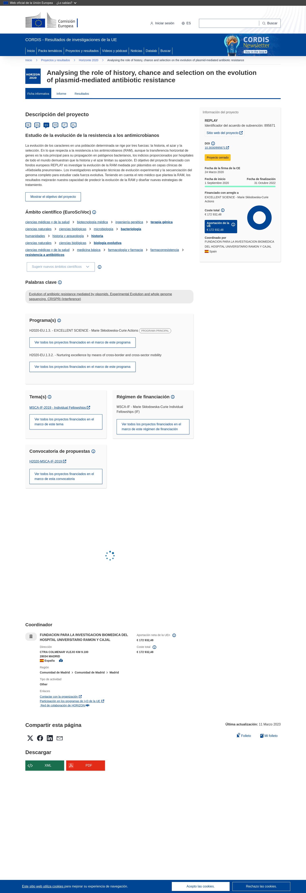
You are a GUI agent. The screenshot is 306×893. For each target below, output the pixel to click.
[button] (186, 23)
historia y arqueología (68, 236)
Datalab (151, 51)
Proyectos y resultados (82, 51)
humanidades (35, 236)
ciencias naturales (38, 229)
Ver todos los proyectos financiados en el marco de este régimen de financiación (151, 426)
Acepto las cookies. (201, 886)
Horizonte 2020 (88, 60)
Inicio (31, 51)
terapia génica (162, 222)
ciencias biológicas (72, 229)
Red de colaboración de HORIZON (64, 705)
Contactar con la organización (61, 696)
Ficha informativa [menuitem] (38, 93)
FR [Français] (55, 125)
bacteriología (131, 229)
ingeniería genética (129, 222)
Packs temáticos (50, 51)
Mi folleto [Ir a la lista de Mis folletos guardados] (269, 736)
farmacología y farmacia (125, 250)
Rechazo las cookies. (261, 886)
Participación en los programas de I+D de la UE (72, 701)
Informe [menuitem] (61, 93)
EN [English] (37, 125)
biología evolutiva (107, 243)
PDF (89, 765)
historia (97, 236)
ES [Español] (46, 125)
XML (48, 765)
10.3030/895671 (215, 147)
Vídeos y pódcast (114, 51)
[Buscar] (270, 23)
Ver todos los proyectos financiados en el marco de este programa (83, 342)
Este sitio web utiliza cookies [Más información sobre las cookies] (43, 886)
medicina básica (89, 250)
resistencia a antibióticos (44, 255)
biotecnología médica (92, 222)
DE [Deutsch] (28, 125)
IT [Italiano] (64, 125)
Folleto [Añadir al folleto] (244, 735)
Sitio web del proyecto (225, 132)
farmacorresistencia (164, 250)
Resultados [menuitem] (82, 93)
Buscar (166, 51)
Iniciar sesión (162, 23)
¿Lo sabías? (66, 3)
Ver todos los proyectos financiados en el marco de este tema (64, 422)
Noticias (136, 51)
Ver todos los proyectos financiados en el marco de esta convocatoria (64, 476)
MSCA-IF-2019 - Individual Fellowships (58, 407)
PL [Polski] (73, 125)
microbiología (103, 229)
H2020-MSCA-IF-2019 (47, 461)
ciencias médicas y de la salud (47, 222)
